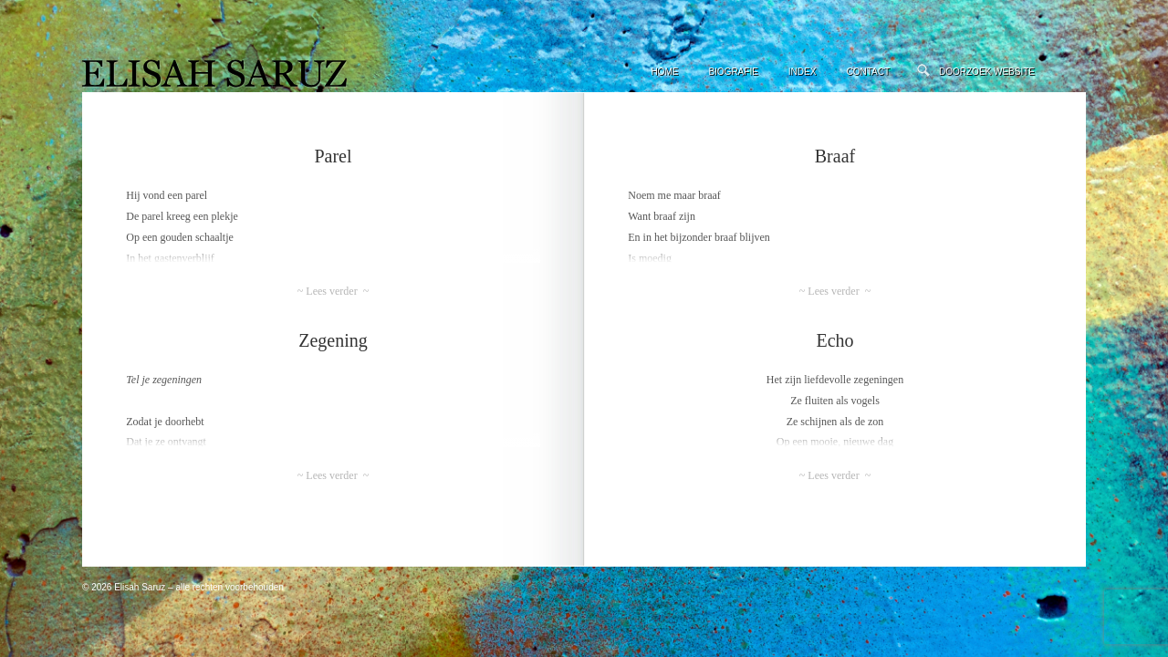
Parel (332, 156)
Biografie (732, 72)
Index (802, 72)
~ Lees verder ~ (333, 291)
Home (664, 72)
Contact (868, 72)
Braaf (835, 156)
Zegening (333, 340)
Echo (834, 340)
